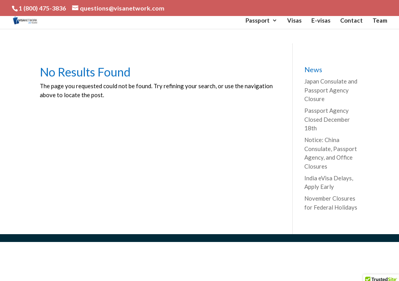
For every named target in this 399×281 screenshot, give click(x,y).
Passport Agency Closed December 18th (327, 119)
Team (380, 21)
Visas (294, 21)
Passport (257, 21)
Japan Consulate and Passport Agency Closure (330, 90)
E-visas (320, 21)
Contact (351, 21)
